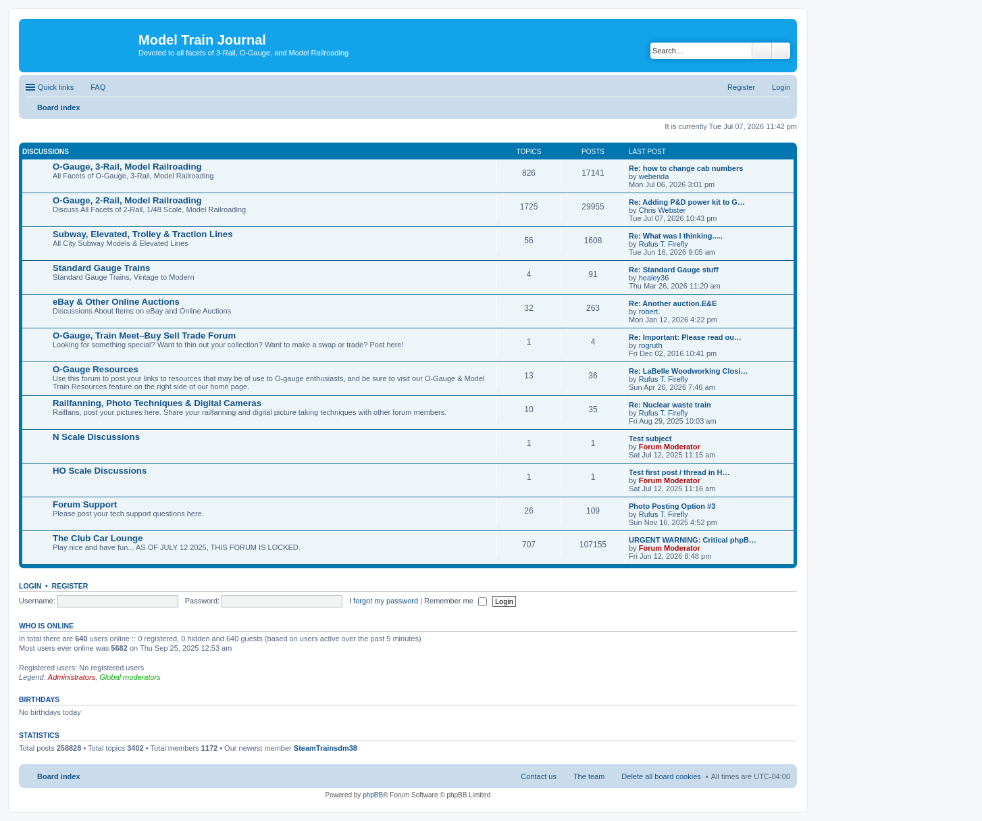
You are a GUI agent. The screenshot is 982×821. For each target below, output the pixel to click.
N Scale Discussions (96, 437)
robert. (650, 311)
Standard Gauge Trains (101, 268)
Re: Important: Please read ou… (685, 337)
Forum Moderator (669, 447)
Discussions (45, 151)
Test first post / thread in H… (679, 472)
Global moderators (130, 677)
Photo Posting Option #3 (672, 506)
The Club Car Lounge (98, 538)
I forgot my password (383, 601)
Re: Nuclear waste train (670, 405)
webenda (654, 176)
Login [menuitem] (781, 87)
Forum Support (85, 504)
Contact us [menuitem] (539, 776)
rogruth (651, 345)
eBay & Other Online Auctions (116, 302)
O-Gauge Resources (95, 369)
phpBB (373, 795)
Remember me (455, 601)
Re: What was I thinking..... (676, 236)
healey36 (654, 278)
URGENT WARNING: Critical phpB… (692, 540)
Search (762, 51)
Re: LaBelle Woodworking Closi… (688, 371)
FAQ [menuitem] (98, 87)
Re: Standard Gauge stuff (674, 270)
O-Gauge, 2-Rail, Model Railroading (127, 200)
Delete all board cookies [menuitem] (660, 776)
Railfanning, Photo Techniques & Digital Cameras (157, 403)
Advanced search (781, 51)
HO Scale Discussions (100, 471)
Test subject (650, 438)
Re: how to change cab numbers (686, 168)
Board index (58, 776)
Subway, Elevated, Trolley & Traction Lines (143, 234)
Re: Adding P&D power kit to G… (687, 202)
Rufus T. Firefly (663, 244)
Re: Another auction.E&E (673, 303)
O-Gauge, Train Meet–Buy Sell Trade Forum (144, 335)
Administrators (71, 677)
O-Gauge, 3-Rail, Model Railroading (127, 166)
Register (70, 586)
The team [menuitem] (588, 776)
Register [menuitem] (741, 87)
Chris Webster (662, 210)
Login (30, 586)
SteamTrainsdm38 (325, 748)
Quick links (56, 87)
